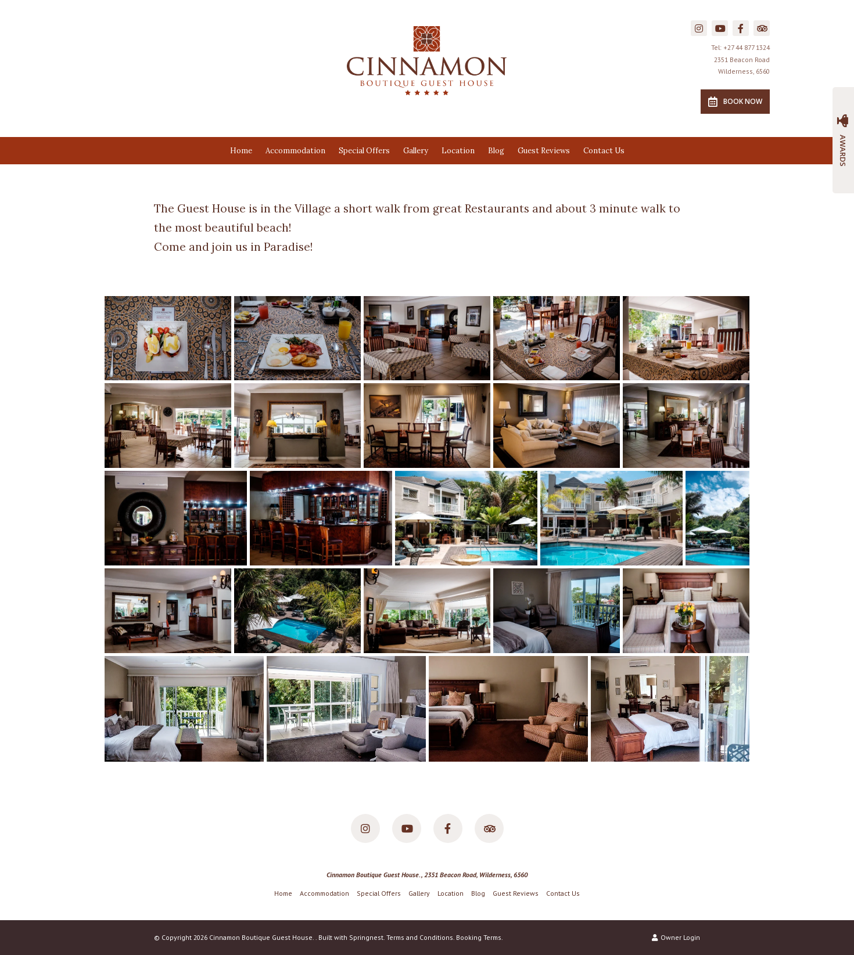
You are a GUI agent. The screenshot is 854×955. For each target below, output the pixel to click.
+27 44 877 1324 (746, 47)
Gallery (415, 151)
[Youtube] (720, 28)
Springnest (366, 937)
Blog (496, 151)
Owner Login (676, 937)
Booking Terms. (479, 937)
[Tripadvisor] (761, 28)
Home (241, 151)
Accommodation (295, 151)
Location (458, 151)
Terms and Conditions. (420, 937)
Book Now (735, 101)
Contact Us (604, 151)
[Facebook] (741, 28)
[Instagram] (699, 28)
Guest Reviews (544, 151)
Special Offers (364, 151)
